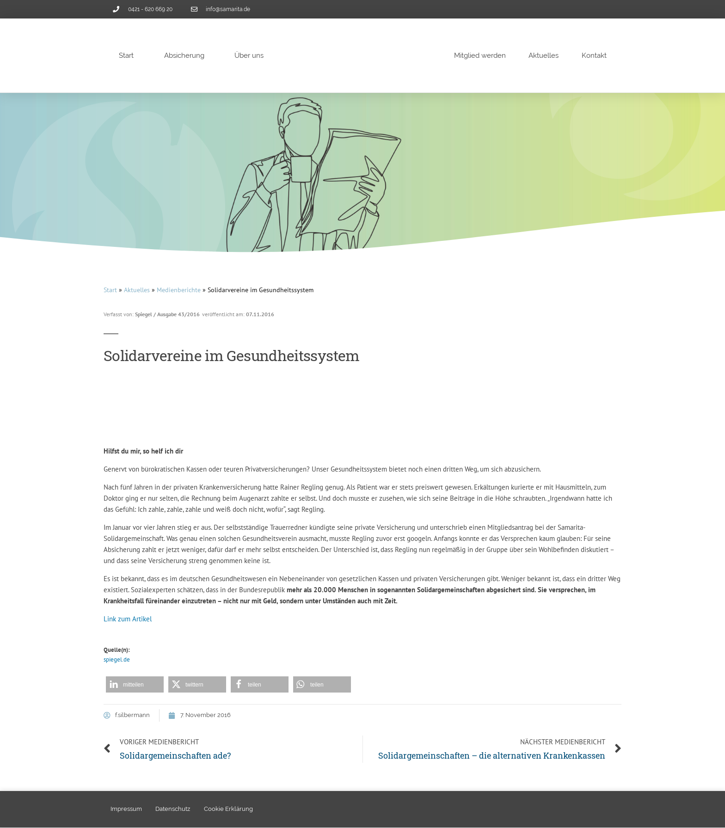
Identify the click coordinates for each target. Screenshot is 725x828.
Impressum (126, 809)
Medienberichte (179, 290)
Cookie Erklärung (228, 809)
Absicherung (184, 55)
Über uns (249, 55)
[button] (135, 684)
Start (126, 55)
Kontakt (594, 55)
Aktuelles (543, 55)
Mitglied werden (480, 55)
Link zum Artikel (128, 618)
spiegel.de (117, 659)
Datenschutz (173, 809)
